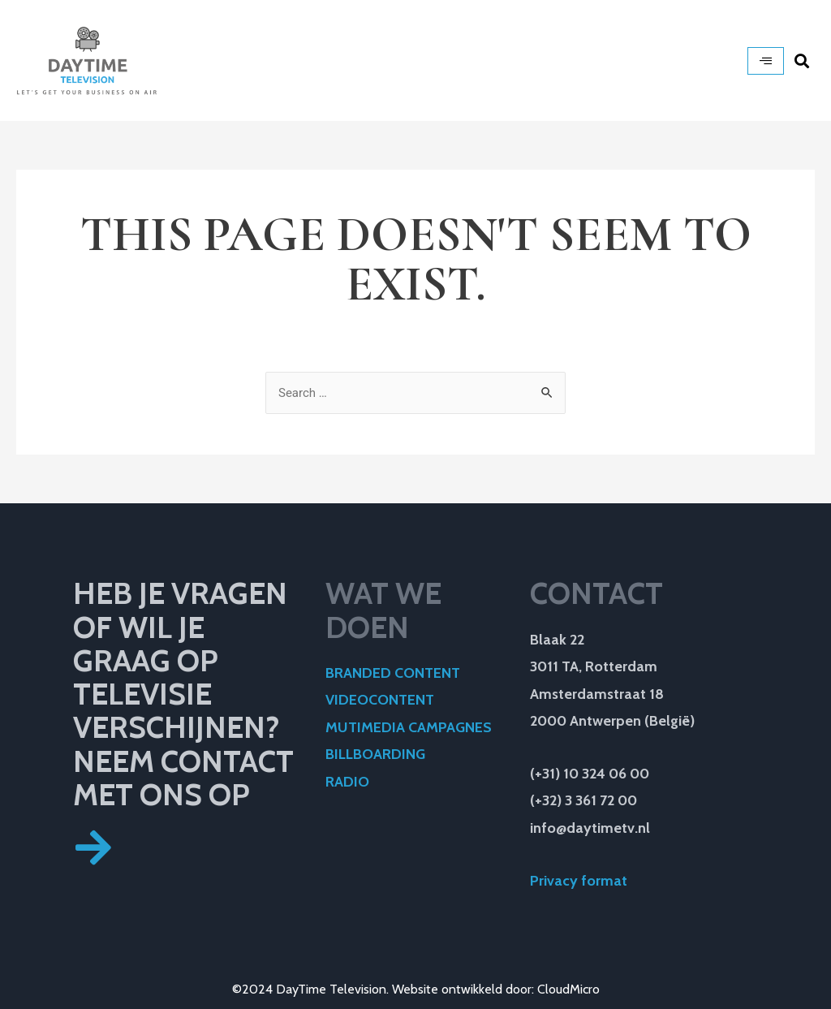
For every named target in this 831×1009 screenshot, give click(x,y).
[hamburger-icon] (765, 61)
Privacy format (580, 881)
